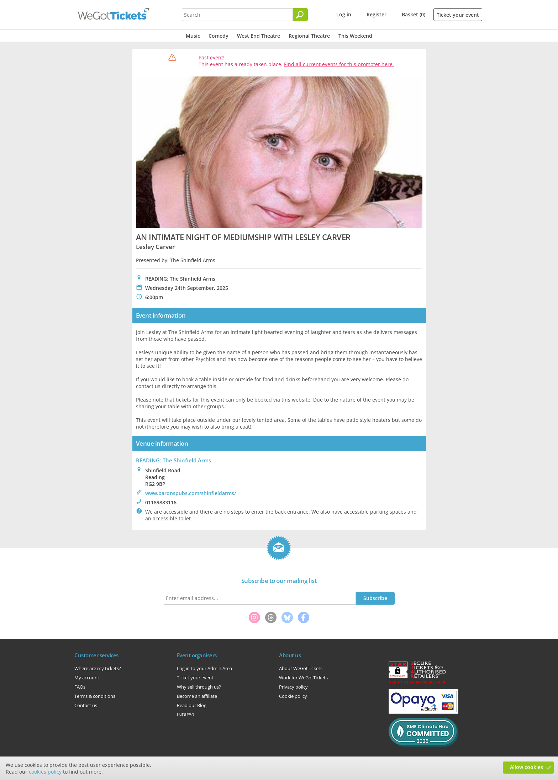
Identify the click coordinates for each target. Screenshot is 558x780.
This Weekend (355, 35)
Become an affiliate (197, 696)
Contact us (85, 705)
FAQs (79, 687)
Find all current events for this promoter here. (339, 64)
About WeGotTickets (300, 668)
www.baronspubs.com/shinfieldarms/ (190, 493)
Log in (343, 14)
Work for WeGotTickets (303, 677)
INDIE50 (185, 714)
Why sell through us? (199, 687)
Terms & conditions (94, 696)
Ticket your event (458, 14)
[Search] (300, 14)
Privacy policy (293, 687)
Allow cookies (526, 767)
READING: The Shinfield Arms (173, 460)
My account (86, 677)
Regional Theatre (309, 35)
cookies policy (45, 771)
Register (376, 14)
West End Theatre (258, 35)
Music (193, 35)
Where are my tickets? (97, 668)
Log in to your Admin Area (204, 668)
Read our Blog (191, 705)
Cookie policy (293, 696)
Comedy (218, 35)
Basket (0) (413, 14)
